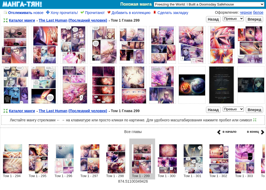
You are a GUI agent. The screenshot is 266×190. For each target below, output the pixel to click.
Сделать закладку (170, 13)
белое (258, 12)
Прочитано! (93, 13)
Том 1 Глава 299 (125, 20)
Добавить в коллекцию (128, 13)
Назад (213, 19)
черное (246, 12)
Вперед (254, 19)
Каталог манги (22, 20)
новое (23, 13)
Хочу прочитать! (62, 13)
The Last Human (53, 20)
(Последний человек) (87, 20)
